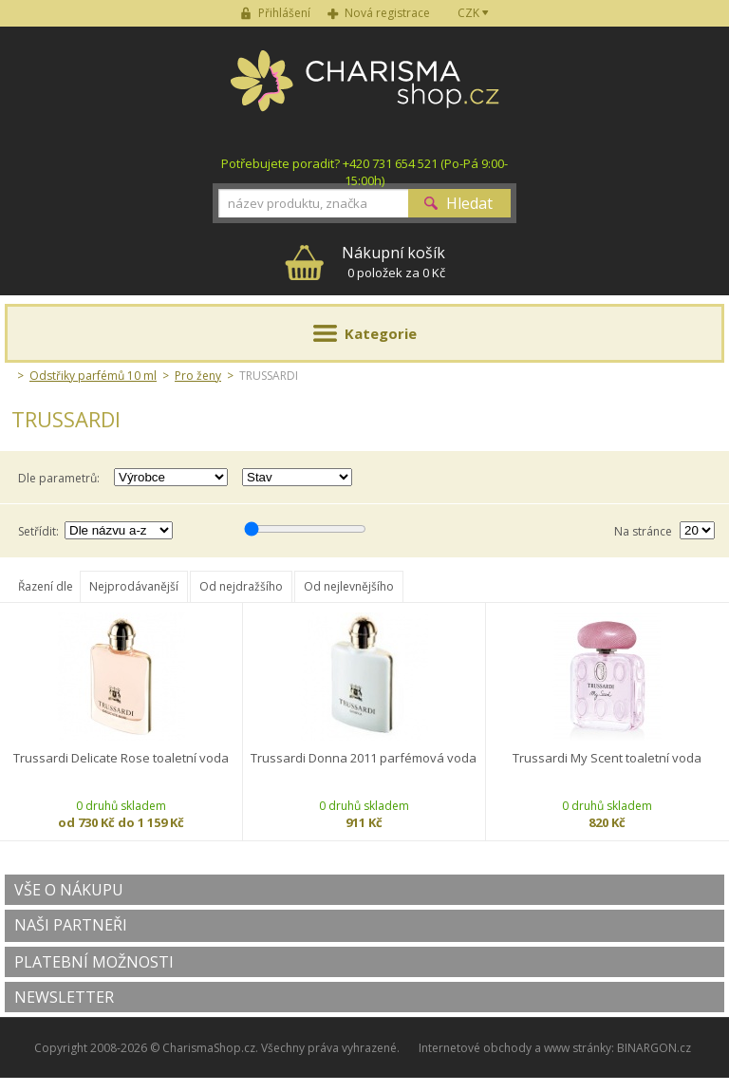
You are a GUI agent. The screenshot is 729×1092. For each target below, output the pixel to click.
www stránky (577, 1048)
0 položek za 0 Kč (393, 261)
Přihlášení (284, 13)
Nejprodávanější (133, 586)
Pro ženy (198, 375)
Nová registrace (387, 13)
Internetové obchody (475, 1048)
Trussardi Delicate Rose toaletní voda (121, 758)
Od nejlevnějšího (349, 586)
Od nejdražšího (241, 586)
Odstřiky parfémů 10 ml (93, 375)
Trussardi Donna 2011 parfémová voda (364, 758)
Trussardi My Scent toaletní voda (607, 758)
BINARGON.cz (654, 1048)
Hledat (469, 203)
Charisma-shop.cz (365, 91)
